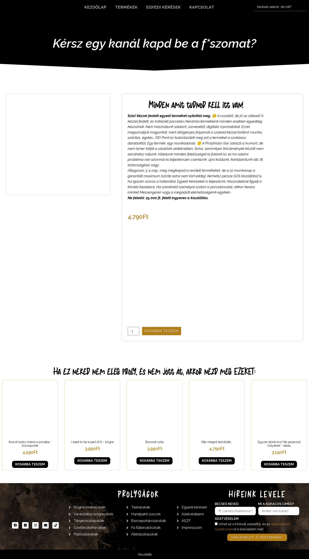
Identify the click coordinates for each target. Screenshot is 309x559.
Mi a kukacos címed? (276, 504)
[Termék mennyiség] (133, 331)
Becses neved (227, 504)
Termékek (126, 7)
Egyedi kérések (163, 7)
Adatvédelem (227, 519)
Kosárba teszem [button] (30, 464)
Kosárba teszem (162, 331)
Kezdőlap (95, 7)
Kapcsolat (201, 7)
